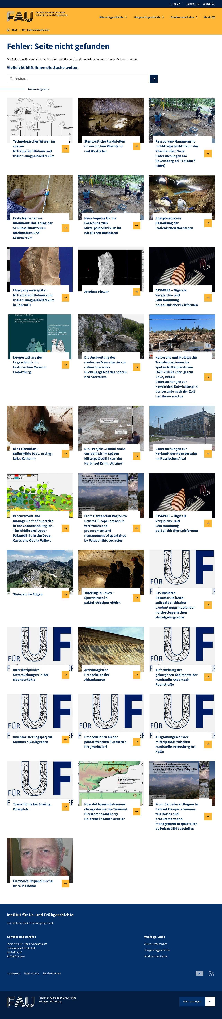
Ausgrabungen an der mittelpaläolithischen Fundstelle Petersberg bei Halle (180, 744)
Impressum (13, 973)
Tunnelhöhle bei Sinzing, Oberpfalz (38, 807)
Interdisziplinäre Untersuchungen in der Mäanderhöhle (38, 675)
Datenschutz (31, 973)
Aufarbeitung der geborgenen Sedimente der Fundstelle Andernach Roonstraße (180, 677)
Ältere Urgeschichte (111, 17)
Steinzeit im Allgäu (38, 594)
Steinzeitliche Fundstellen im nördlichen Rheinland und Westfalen (109, 146)
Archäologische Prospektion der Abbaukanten (109, 675)
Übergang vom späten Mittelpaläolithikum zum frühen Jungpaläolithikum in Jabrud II (38, 297)
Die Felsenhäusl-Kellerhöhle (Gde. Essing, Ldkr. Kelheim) (38, 453)
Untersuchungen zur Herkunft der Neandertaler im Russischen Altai (180, 453)
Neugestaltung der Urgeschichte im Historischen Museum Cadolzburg (38, 365)
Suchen (209, 4)
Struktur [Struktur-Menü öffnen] (192, 4)
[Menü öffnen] (209, 17)
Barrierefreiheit (52, 973)
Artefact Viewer (109, 292)
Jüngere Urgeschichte (147, 17)
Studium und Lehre (182, 17)
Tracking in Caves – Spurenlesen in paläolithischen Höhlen (109, 598)
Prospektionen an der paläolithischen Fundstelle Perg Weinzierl (109, 742)
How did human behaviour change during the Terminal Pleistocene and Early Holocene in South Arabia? (109, 811)
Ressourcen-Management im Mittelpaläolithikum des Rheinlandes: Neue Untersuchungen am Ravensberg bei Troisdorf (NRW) (180, 153)
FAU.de (174, 4)
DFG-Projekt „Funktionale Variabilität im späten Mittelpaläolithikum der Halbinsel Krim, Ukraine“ (109, 456)
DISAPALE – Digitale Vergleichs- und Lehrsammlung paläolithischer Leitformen (180, 297)
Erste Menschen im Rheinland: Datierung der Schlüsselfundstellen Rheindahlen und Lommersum (38, 228)
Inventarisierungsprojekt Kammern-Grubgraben (38, 739)
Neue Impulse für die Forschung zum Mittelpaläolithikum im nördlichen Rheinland (109, 225)
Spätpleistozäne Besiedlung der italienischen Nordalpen (180, 223)
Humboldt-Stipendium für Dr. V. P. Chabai (38, 883)
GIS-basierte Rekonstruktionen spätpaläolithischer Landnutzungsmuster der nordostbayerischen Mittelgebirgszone (180, 605)
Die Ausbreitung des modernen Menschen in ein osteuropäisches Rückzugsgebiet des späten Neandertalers (109, 367)
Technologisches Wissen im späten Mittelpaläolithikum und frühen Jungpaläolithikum (38, 149)
